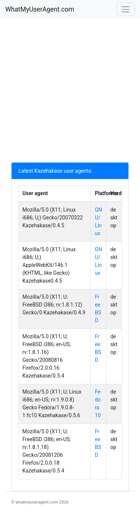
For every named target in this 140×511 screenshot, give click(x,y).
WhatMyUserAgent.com (39, 9)
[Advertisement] (70, 92)
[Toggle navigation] (125, 9)
